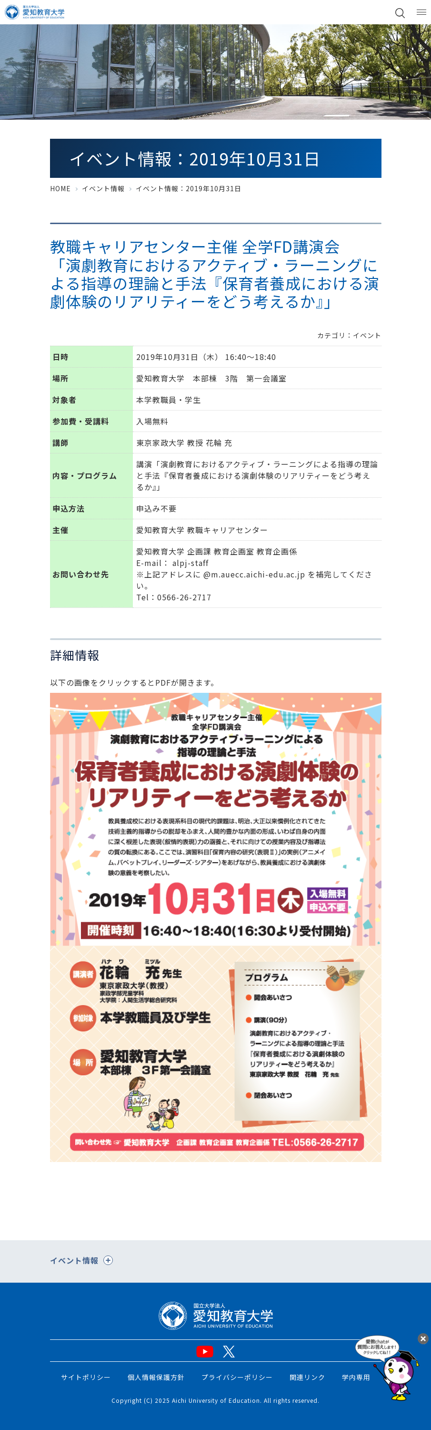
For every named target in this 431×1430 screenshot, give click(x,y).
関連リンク (307, 1377)
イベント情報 (103, 188)
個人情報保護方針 (156, 1377)
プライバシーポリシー (237, 1377)
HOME (60, 188)
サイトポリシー (86, 1377)
